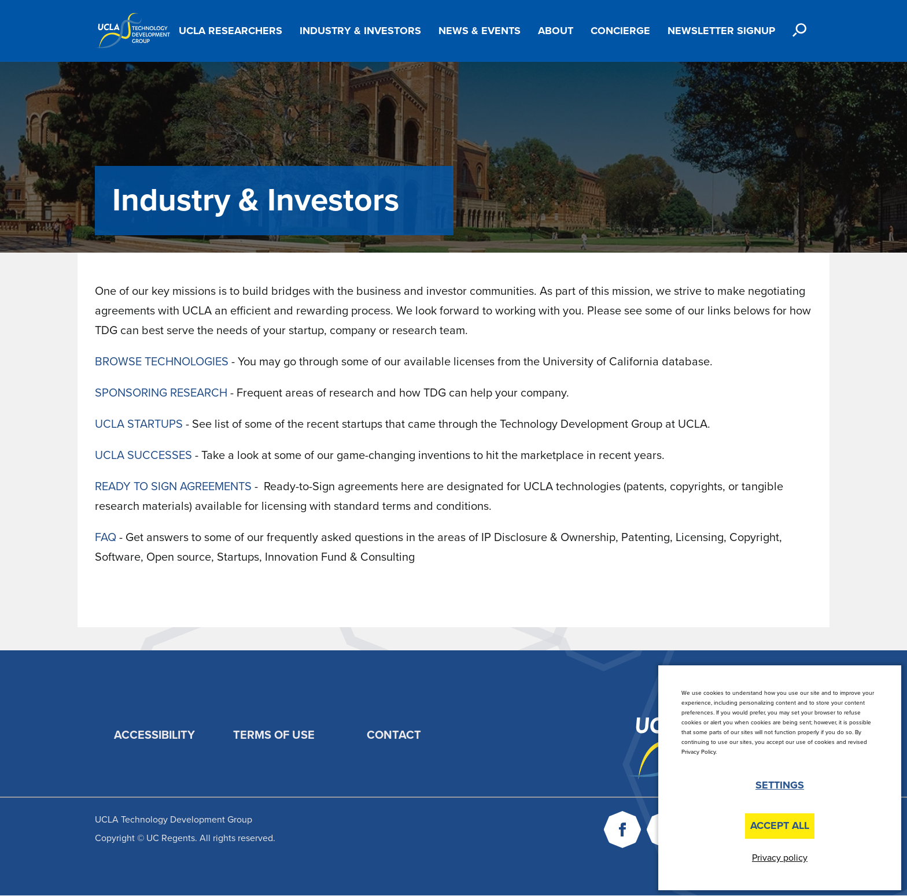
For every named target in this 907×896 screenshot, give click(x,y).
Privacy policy (780, 858)
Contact (394, 735)
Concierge (620, 30)
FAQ (105, 538)
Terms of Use (274, 735)
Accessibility (154, 735)
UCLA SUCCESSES (143, 455)
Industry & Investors (360, 30)
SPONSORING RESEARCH (161, 393)
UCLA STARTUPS (139, 424)
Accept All (779, 825)
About (555, 30)
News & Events (479, 30)
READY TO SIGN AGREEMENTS (173, 487)
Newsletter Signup (721, 30)
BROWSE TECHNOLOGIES (161, 362)
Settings (779, 785)
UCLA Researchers (230, 30)
